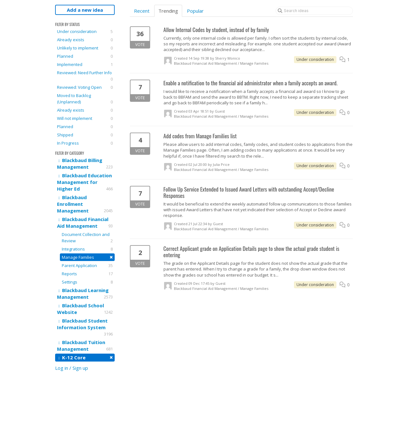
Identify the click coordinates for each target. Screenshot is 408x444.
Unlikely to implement (85, 48)
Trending (168, 11)
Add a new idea (85, 10)
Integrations (87, 249)
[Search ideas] (314, 11)
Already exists (85, 39)
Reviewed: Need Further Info (85, 76)
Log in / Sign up (71, 368)
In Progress (85, 143)
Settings (87, 282)
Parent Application (87, 265)
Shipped (85, 135)
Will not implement (85, 118)
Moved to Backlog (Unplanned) (85, 99)
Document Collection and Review (87, 238)
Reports (87, 274)
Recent (142, 11)
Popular (195, 11)
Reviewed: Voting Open (85, 87)
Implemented (85, 64)
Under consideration (85, 31)
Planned (85, 56)
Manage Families (87, 257)
